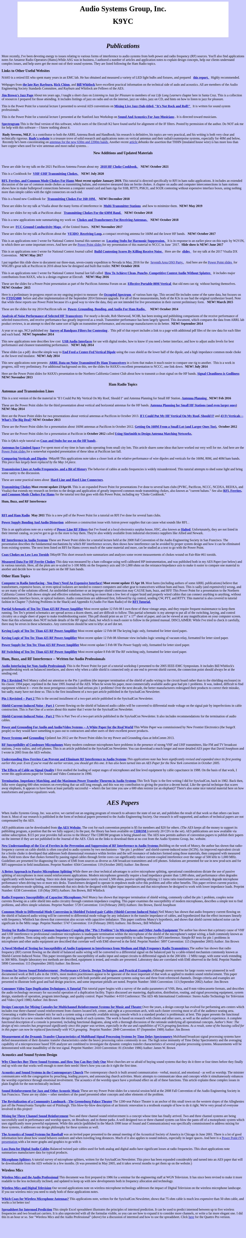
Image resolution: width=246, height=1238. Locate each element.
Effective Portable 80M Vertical (150, 283)
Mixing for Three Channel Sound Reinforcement (35, 1116)
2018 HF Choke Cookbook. (119, 166)
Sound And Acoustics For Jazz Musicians (146, 117)
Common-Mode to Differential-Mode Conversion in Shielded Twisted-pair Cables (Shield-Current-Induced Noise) (80, 911)
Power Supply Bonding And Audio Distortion (33, 522)
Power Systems (12, 738)
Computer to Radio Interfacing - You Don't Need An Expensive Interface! (52, 583)
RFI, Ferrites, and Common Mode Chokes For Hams (38, 180)
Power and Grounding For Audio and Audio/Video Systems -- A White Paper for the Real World (67, 727)
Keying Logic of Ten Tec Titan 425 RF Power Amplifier (39, 631)
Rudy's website (39, 138)
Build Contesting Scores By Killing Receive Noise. (128, 251)
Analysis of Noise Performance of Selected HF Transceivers (42, 316)
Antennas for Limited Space (21, 447)
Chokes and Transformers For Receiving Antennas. (112, 220)
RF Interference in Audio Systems (25, 540)
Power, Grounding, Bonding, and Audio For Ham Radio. (107, 309)
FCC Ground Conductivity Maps (39, 227)
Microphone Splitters (16, 1159)
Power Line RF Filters (72, 529)
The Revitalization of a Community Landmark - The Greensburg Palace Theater (57, 1101)
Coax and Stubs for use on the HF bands (68, 440)
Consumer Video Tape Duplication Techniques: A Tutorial (42, 988)
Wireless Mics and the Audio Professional (30, 1177)
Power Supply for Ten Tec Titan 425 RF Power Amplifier (40, 645)
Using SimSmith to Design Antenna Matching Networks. (153, 433)
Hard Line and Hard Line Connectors (77, 480)
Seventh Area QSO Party (166, 262)
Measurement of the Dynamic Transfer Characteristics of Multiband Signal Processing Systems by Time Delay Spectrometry (87, 1036)
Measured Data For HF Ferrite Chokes (28, 561)
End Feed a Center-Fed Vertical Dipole (89, 352)
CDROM (140, 831)
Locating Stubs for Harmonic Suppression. (136, 240)
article (133, 142)
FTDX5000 (14, 298)
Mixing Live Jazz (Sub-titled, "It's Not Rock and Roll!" (152, 106)
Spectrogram (11, 124)
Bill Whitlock (86, 84)
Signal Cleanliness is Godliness (218, 373)
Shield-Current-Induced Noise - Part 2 (28, 716)
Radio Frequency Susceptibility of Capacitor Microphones (42, 897)
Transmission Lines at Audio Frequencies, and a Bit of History (44, 469)
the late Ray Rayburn (37, 84)
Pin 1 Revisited (12, 680)
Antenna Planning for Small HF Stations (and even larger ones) (193, 405)
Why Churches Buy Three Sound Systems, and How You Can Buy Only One (54, 1061)
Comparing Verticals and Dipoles (24, 458)
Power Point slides (90, 244)
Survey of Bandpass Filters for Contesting (78, 330)
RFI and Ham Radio (16, 515)
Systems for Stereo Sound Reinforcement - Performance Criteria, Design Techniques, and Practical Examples (77, 970)
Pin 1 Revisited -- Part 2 (18, 698)
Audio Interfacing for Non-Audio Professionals (34, 666)
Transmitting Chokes (16, 487)
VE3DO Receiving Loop (84, 233)
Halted (185, 529)
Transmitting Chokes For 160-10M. (72, 199)
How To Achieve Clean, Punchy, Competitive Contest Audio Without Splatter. (158, 273)
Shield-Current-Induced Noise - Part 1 (28, 705)
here (191, 1217)
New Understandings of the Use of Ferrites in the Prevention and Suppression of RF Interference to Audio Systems (80, 845)
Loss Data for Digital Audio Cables (25, 1149)
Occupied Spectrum (118, 294)
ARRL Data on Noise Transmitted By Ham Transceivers (87, 362)
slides (186, 251)
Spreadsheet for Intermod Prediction (27, 1209)
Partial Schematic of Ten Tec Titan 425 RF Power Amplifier (42, 609)
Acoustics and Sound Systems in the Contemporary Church (42, 1072)
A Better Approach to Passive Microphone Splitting (37, 871)
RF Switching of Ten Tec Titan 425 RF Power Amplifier (39, 651)
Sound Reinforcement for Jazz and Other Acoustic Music (41, 1090)
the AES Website (69, 827)
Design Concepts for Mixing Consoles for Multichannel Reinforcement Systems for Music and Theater (72, 1007)
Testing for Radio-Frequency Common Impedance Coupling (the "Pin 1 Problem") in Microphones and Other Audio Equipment (90, 930)
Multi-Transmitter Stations (122, 206)
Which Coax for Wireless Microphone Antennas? (35, 1199)
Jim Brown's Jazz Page (17, 95)
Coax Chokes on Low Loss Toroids (25, 554)
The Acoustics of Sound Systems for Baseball (32, 1134)
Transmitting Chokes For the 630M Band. (93, 212)
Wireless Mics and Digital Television (26, 1188)
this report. (201, 77)
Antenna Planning (195, 398)
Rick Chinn (62, 84)
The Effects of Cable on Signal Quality (28, 770)
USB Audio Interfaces (77, 341)
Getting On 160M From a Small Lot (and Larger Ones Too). (176, 426)
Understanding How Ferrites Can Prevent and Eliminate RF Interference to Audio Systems (64, 759)
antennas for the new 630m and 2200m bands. (79, 142)
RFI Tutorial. (142, 601)
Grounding (36, 738)
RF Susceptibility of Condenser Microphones (32, 744)
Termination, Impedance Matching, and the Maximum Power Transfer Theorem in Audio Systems (69, 780)
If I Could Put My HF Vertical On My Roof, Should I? (177, 416)
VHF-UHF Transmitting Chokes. (56, 173)
